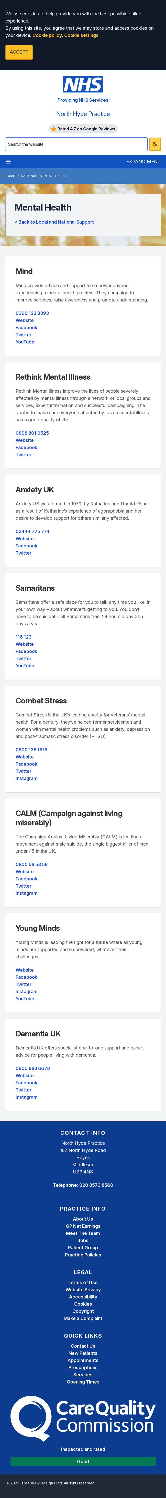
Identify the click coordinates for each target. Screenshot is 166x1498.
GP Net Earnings (83, 1226)
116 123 (23, 637)
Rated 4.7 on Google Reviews (83, 128)
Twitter (23, 334)
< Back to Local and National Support (54, 222)
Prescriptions (83, 1367)
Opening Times (83, 1382)
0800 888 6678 (33, 1068)
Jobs (83, 1240)
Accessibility (83, 1296)
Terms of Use (83, 1282)
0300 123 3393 (32, 313)
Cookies (83, 1304)
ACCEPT (19, 52)
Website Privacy (83, 1289)
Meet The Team (83, 1233)
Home (10, 176)
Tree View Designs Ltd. (42, 1483)
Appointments (83, 1360)
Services (83, 1374)
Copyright (83, 1311)
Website (25, 320)
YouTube (25, 342)
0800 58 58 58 (32, 864)
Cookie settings (81, 35)
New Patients (83, 1353)
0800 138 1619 (32, 749)
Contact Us (83, 1346)
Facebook (26, 327)
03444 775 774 (33, 531)
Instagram (27, 778)
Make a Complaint (83, 1318)
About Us (83, 1219)
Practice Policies (83, 1254)
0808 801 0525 (32, 433)
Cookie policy (47, 35)
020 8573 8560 (96, 1185)
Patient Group (83, 1247)
